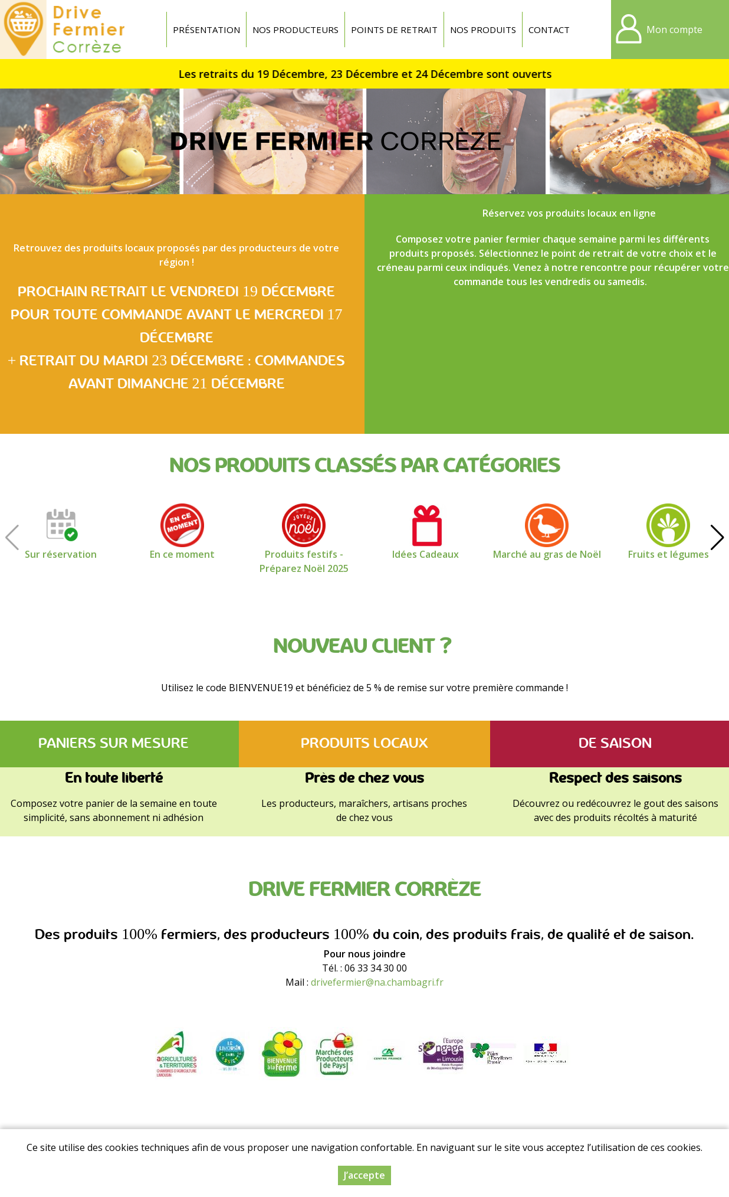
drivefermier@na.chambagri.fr (377, 982)
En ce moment (182, 554)
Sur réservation (61, 554)
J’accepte (364, 1175)
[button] (717, 537)
